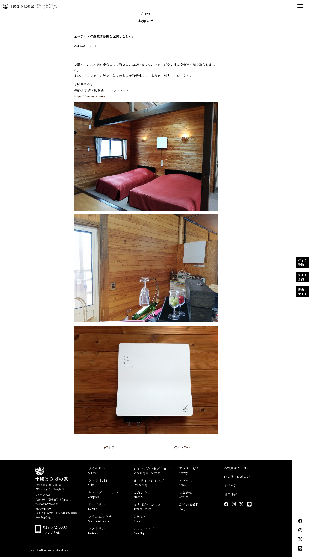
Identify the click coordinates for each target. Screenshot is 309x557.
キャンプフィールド (108, 494)
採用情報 (230, 494)
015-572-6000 (55, 527)
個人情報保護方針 (237, 477)
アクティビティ (199, 470)
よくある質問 (199, 506)
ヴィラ (93, 46)
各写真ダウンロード (238, 468)
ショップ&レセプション (153, 470)
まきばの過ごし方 (153, 506)
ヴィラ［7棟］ (108, 482)
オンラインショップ (153, 482)
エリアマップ (153, 530)
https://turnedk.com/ (90, 96)
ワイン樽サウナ (108, 518)
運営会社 (230, 486)
